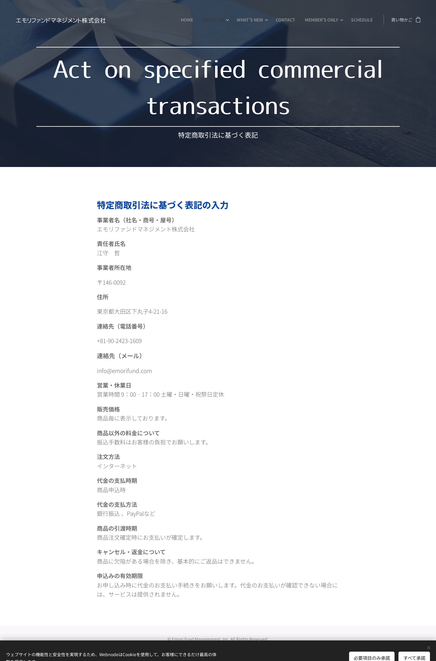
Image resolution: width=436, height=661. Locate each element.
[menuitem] (188, 19)
